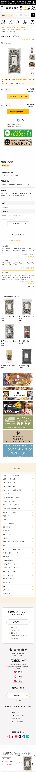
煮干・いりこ (27, 29)
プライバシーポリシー (17, 721)
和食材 (3, 29)
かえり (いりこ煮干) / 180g (9, 175)
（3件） (33, 39)
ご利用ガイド (14, 713)
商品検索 (8, 752)
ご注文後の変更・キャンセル (18, 636)
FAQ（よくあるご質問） (18, 715)
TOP (3, 752)
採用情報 (18, 755)
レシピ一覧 (15, 752)
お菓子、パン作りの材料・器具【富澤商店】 (13, 27)
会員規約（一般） (16, 718)
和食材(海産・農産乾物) (14, 29)
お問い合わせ (13, 638)
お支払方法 (13, 627)
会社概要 (18, 700)
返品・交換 (13, 633)
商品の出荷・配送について (15, 126)
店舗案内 (28, 754)
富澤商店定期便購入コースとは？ (18, 124)
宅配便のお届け (14, 630)
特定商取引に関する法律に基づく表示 (14, 754)
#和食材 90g (5, 165)
